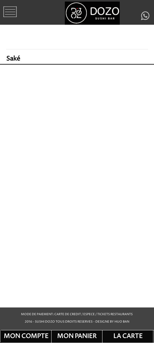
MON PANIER (77, 336)
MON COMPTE (26, 336)
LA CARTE (128, 336)
